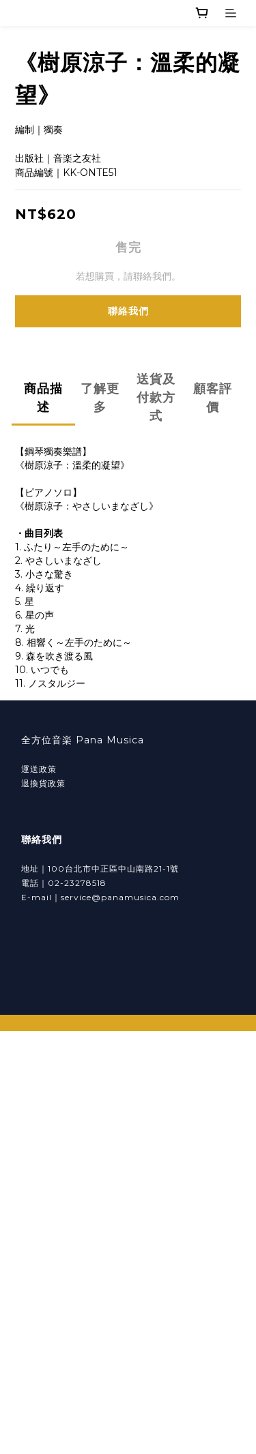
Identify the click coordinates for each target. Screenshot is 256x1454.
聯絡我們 (128, 311)
